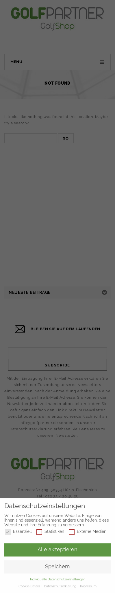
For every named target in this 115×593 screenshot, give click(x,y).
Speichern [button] (57, 568)
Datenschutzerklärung (60, 588)
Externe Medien (87, 533)
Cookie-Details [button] (29, 588)
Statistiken (50, 533)
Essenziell (18, 533)
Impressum (88, 588)
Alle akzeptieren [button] (57, 551)
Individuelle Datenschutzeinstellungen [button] (57, 581)
